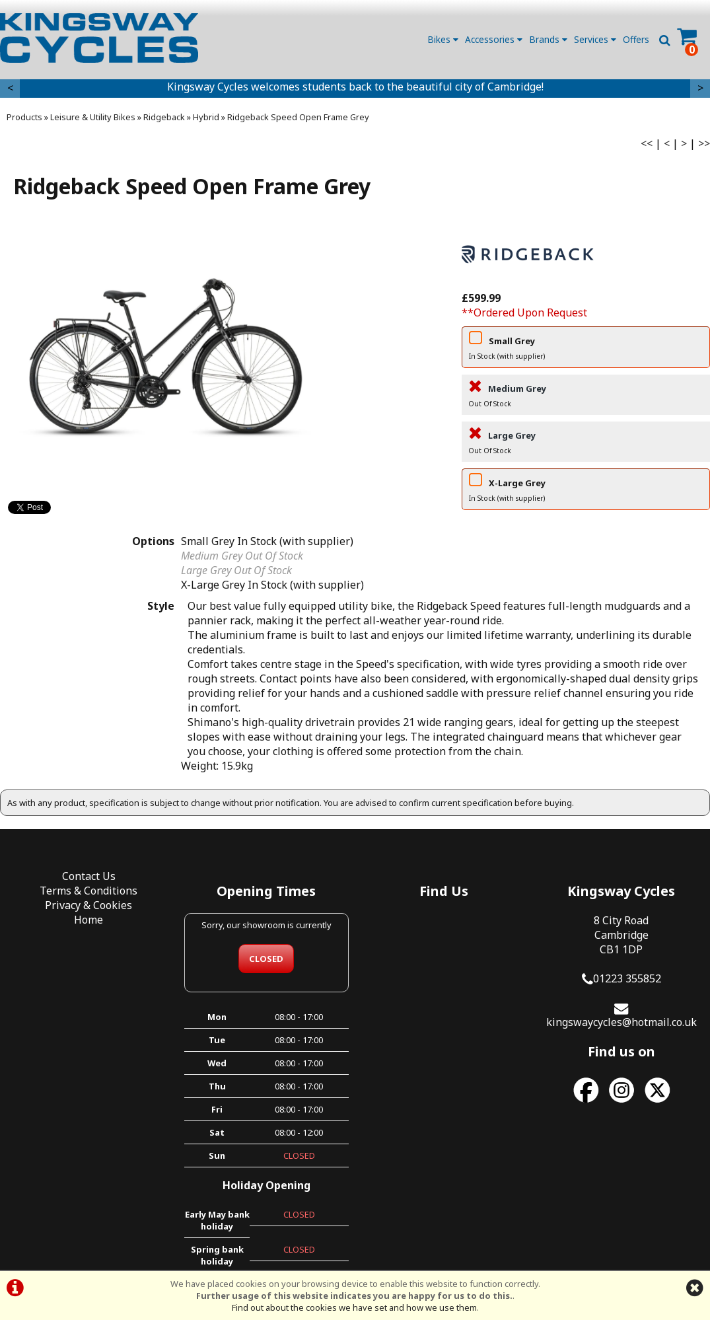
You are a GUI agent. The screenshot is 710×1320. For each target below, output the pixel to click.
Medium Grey (585, 397)
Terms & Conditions (88, 890)
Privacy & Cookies (88, 905)
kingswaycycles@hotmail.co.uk (621, 1022)
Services (595, 39)
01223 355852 (627, 978)
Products (24, 117)
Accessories (493, 39)
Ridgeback (164, 117)
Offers (636, 39)
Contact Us (89, 876)
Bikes (442, 39)
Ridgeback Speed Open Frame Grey (298, 117)
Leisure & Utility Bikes (92, 117)
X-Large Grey (586, 491)
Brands (548, 39)
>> (704, 143)
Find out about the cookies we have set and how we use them (354, 1307)
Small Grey (586, 349)
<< (647, 143)
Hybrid (206, 117)
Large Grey (585, 443)
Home (88, 919)
